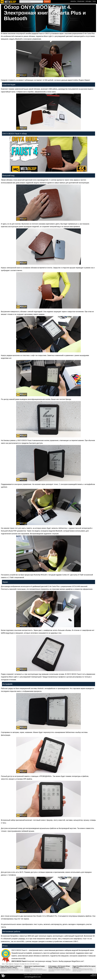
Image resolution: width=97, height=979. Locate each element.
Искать (47, 1)
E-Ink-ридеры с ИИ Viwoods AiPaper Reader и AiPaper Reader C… (59, 966)
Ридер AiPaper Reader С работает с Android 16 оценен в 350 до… (11, 966)
